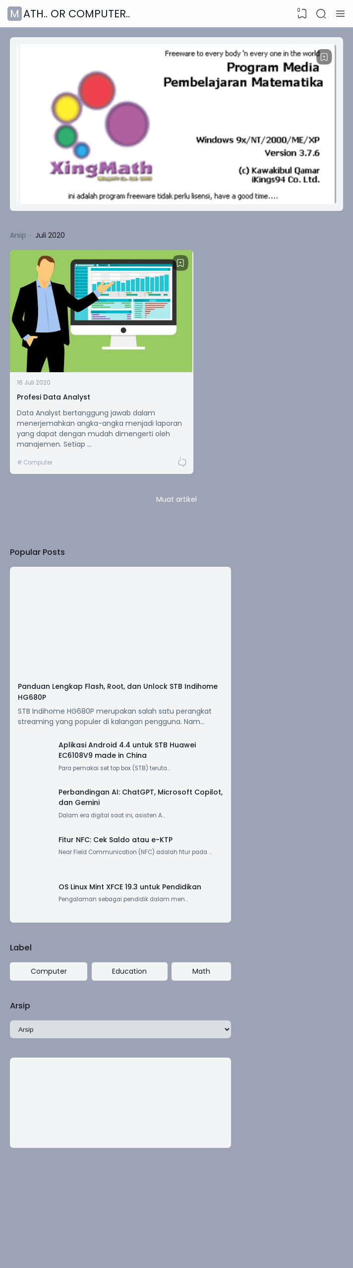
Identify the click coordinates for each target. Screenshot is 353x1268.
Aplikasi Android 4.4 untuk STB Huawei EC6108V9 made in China (109, 695)
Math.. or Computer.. (70, 13)
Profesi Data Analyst (57, 349)
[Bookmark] (324, 58)
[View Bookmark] (300, 13)
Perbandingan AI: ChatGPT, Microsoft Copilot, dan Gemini (111, 753)
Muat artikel (176, 455)
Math (152, 953)
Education (100, 953)
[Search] (320, 13)
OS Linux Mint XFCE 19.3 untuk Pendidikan (102, 863)
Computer (40, 416)
